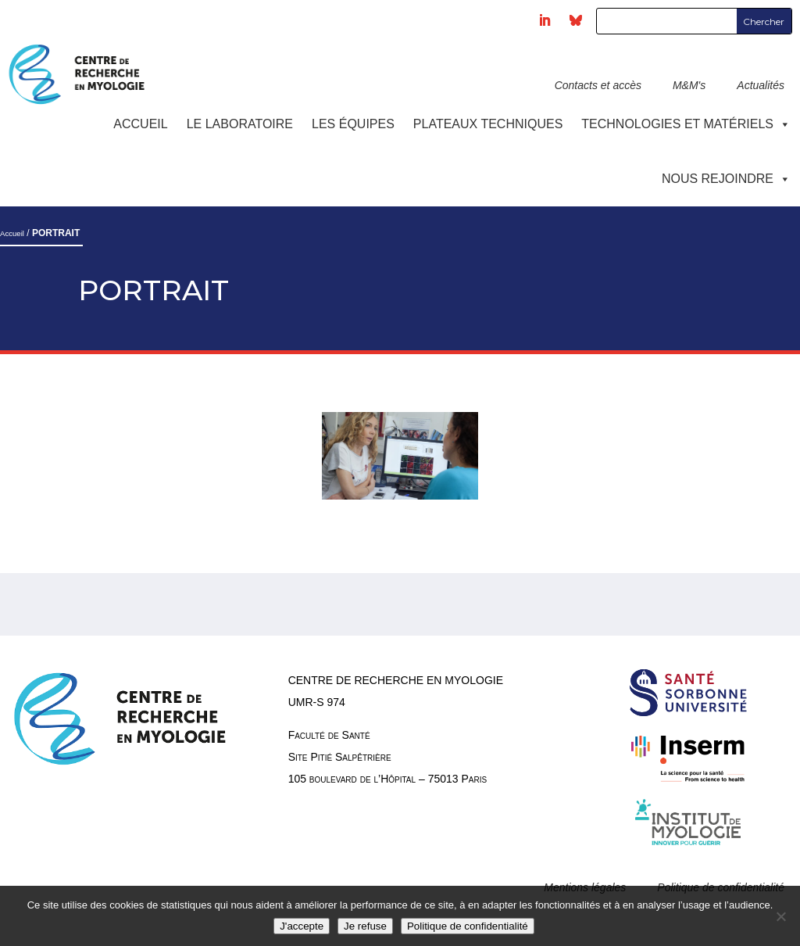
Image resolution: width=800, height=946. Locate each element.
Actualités (760, 85)
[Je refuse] (780, 916)
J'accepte (301, 926)
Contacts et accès (598, 85)
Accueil (140, 124)
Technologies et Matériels (686, 124)
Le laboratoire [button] (240, 124)
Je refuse (365, 926)
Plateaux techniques (487, 124)
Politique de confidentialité (467, 926)
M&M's (689, 85)
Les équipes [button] (353, 124)
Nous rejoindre (726, 178)
